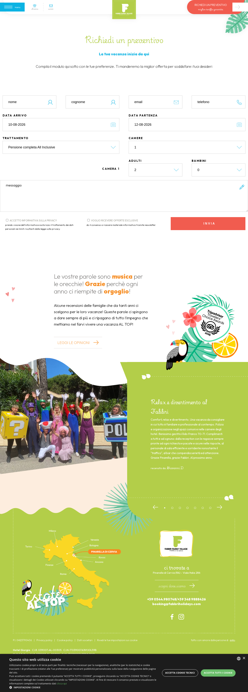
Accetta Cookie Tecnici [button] (180, 672)
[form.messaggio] (124, 212)
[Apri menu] (12, 7)
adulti (135, 177)
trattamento (16, 155)
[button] (83, 687)
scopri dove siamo (177, 602)
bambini (199, 177)
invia (210, 240)
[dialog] (124, 673)
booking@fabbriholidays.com (176, 620)
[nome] (29, 118)
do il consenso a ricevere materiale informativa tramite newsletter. (121, 241)
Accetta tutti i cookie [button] (218, 672)
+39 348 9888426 (192, 616)
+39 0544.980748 (161, 616)
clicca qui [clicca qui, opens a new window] (62, 683)
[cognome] (92, 118)
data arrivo (15, 132)
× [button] (243, 658)
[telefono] (218, 118)
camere (136, 155)
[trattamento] (61, 163)
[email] (155, 118)
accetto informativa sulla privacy (41, 241)
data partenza (143, 132)
